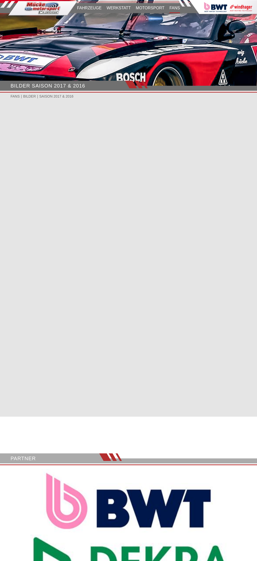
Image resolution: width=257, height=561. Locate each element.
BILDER (29, 96)
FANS (174, 8)
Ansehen (22, 169)
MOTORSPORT (150, 8)
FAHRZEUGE (89, 8)
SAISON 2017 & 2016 (56, 96)
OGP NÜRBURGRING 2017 (43, 153)
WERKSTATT (119, 8)
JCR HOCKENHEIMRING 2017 (210, 153)
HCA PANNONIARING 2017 (125, 153)
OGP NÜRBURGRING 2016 (43, 224)
